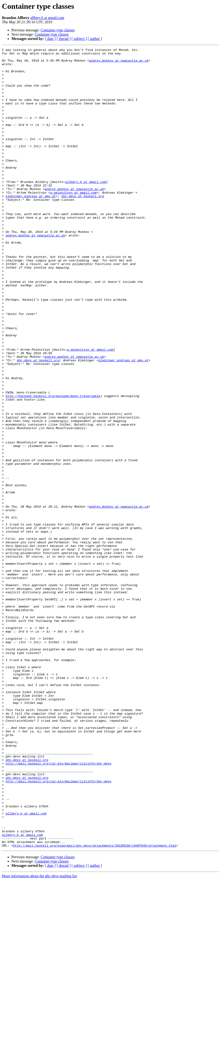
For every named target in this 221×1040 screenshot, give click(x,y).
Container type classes (58, 30)
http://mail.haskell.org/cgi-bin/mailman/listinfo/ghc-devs (59, 907)
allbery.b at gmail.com (47, 18)
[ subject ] (79, 39)
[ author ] (95, 39)
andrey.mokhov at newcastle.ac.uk (119, 63)
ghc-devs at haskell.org (82, 226)
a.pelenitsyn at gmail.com (73, 222)
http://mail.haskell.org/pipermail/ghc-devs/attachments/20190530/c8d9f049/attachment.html (94, 1005)
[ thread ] (64, 39)
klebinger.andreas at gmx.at (31, 226)
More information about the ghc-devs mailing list (39, 1036)
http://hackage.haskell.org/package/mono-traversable (53, 466)
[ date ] (50, 39)
